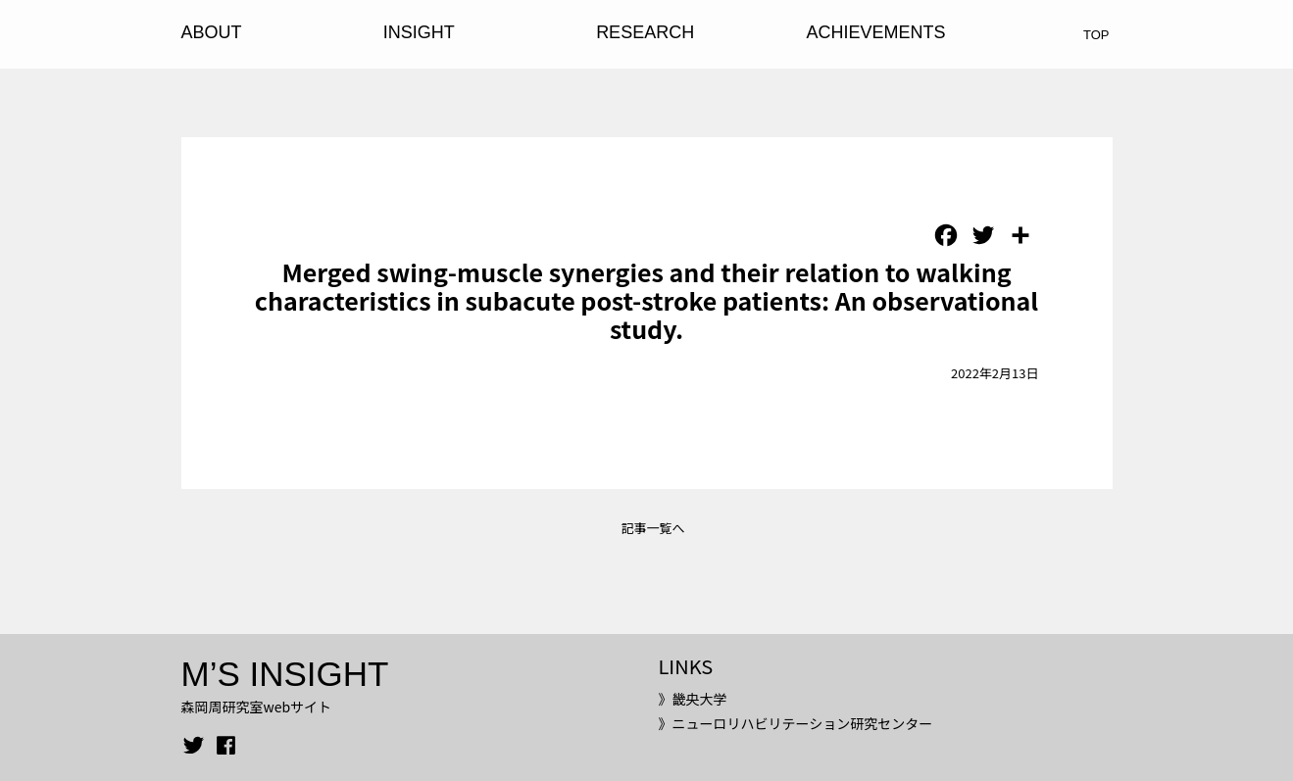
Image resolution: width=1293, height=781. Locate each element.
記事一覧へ (652, 527)
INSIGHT (419, 32)
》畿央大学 (692, 698)
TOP (1096, 34)
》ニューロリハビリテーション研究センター (795, 723)
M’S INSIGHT (285, 674)
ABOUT (211, 32)
